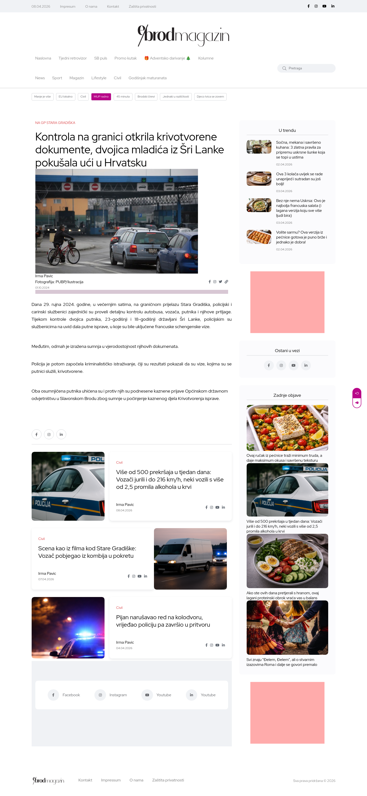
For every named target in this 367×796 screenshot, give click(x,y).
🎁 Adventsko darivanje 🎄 (167, 58)
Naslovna (43, 58)
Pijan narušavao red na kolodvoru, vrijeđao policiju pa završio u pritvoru (164, 621)
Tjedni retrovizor (73, 58)
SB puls (100, 58)
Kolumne (206, 58)
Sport (57, 77)
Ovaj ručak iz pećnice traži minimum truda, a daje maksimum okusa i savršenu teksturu (284, 458)
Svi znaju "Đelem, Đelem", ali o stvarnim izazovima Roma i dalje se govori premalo (282, 662)
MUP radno (101, 97)
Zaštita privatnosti (142, 6)
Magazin (76, 77)
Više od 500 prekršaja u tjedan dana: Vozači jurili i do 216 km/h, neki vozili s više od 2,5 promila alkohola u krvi (165, 479)
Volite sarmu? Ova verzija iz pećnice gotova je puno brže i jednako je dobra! (301, 237)
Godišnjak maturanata (148, 77)
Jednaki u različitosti (176, 97)
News (40, 77)
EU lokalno (66, 97)
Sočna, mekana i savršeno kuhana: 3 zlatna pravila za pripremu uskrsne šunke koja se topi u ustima (300, 150)
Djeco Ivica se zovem (210, 97)
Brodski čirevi (146, 97)
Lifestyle (99, 77)
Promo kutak (126, 58)
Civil (117, 77)
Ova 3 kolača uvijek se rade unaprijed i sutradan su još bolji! (299, 178)
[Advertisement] (287, 302)
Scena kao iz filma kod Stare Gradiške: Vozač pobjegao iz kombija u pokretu (88, 552)
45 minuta (123, 97)
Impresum (67, 6)
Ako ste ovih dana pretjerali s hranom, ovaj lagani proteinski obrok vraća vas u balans (283, 595)
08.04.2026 (41, 6)
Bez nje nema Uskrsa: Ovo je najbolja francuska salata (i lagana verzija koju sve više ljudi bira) (300, 208)
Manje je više (42, 97)
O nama (91, 6)
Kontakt (113, 6)
